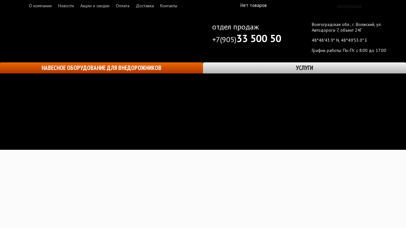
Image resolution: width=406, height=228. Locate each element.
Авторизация (349, 5)
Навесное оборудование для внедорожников (101, 68)
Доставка (145, 6)
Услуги (304, 68)
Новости (66, 6)
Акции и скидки (94, 6)
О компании (40, 6)
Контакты (168, 6)
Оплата (122, 6)
